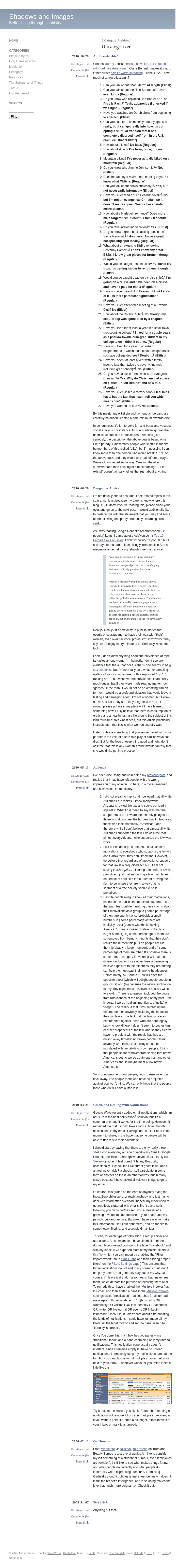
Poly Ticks (16, 77)
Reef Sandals (117, 1553)
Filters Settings (122, 1264)
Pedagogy (16, 72)
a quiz (166, 68)
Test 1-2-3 (100, 1502)
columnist (105, 670)
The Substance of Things (26, 82)
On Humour (102, 1441)
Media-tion (16, 66)
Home (13, 40)
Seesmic (99, 1161)
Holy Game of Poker (23, 61)
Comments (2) (80, 1119)
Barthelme (69, 1553)
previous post (156, 775)
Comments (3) (80, 782)
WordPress (54, 1553)
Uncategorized (80, 64)
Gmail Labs (128, 1259)
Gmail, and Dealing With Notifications (120, 1105)
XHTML (138, 1553)
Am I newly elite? (105, 56)
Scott (92, 1553)
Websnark (108, 1449)
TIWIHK (14, 88)
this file (98, 1254)
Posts (165, 1553)
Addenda (99, 767)
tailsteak (126, 1449)
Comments (15, 1557)
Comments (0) (80, 70)
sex (95, 670)
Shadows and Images (41, 16)
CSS (149, 1553)
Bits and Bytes (19, 56)
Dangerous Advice (106, 488)
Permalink (82, 76)
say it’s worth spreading (127, 73)
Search (15, 103)
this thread (140, 1449)
